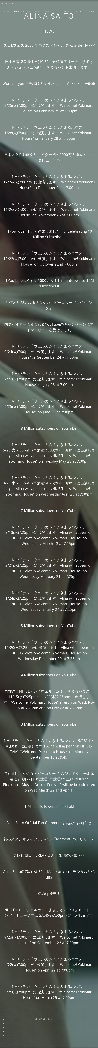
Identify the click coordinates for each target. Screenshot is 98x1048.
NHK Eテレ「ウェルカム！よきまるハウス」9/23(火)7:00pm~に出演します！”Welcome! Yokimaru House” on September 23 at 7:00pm (49, 937)
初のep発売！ (49, 893)
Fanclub (78, 11)
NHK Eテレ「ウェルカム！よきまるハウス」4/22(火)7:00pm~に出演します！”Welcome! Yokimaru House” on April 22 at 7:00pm (49, 964)
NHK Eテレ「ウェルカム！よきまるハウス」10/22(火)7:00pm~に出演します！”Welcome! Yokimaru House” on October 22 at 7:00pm (49, 259)
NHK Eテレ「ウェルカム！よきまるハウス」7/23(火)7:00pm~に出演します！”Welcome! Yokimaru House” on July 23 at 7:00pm (49, 379)
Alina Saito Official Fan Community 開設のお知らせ (49, 822)
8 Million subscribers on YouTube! (49, 428)
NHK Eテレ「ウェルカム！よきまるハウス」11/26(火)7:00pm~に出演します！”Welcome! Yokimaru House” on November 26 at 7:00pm (49, 209)
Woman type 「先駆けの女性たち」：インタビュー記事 (49, 83)
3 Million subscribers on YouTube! (49, 724)
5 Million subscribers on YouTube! (49, 625)
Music (38, 11)
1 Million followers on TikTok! (49, 806)
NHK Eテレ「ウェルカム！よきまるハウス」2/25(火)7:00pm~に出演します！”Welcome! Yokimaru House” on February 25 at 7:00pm (49, 105)
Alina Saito (49, 16)
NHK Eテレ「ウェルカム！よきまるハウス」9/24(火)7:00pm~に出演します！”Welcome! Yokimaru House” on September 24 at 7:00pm (49, 352)
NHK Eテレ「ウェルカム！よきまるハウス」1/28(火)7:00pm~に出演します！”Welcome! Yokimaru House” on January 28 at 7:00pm (49, 133)
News (16, 11)
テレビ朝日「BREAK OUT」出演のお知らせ (49, 855)
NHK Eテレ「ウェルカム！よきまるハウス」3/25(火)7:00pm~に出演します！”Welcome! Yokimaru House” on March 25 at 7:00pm (49, 992)
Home (6, 11)
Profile (27, 11)
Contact (90, 11)
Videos (48, 11)
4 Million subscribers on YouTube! (49, 674)
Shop (66, 11)
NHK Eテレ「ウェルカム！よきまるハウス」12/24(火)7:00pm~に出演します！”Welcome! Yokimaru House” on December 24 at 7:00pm (49, 182)
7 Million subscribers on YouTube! (49, 510)
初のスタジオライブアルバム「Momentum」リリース (49, 838)
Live (58, 11)
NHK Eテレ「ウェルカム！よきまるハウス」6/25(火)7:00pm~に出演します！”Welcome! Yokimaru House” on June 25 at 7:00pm (49, 406)
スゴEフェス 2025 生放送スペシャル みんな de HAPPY (49, 45)
